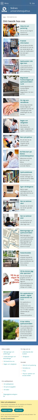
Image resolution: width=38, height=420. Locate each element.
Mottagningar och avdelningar (8, 353)
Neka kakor (18, 410)
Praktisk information (24, 42)
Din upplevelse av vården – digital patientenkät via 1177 (26, 296)
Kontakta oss (26, 368)
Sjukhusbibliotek (26, 172)
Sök (32, 3)
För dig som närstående (24, 101)
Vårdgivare (26, 356)
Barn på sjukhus (26, 137)
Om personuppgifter (10, 387)
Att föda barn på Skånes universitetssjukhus (27, 154)
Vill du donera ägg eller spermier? (26, 272)
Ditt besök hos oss (9, 361)
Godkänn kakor (6, 410)
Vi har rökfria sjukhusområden (26, 322)
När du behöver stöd (26, 217)
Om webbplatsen (9, 384)
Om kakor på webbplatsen (8, 418)
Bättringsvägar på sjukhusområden (26, 232)
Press (24, 371)
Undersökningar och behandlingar (9, 357)
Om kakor (6, 389)
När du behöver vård (26, 202)
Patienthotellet (25, 253)
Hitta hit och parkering (24, 27)
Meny (4, 3)
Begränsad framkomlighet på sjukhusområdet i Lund (26, 81)
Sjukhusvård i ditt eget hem (26, 62)
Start (4, 17)
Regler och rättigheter (24, 122)
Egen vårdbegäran (26, 187)
